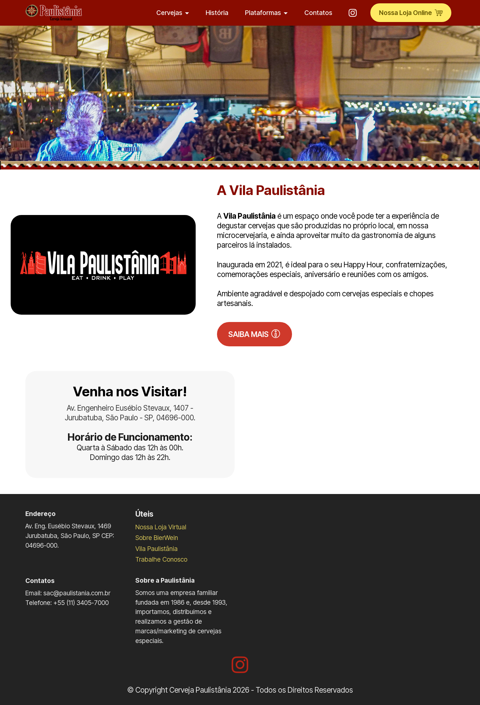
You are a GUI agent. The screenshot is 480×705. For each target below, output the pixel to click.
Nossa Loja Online (411, 13)
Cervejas (169, 13)
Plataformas (263, 13)
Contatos (318, 13)
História (217, 13)
